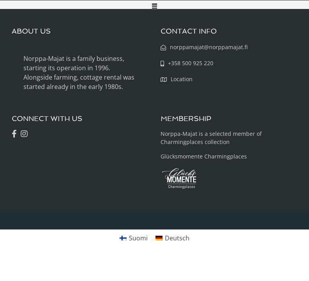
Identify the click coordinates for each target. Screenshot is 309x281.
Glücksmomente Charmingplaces (204, 156)
